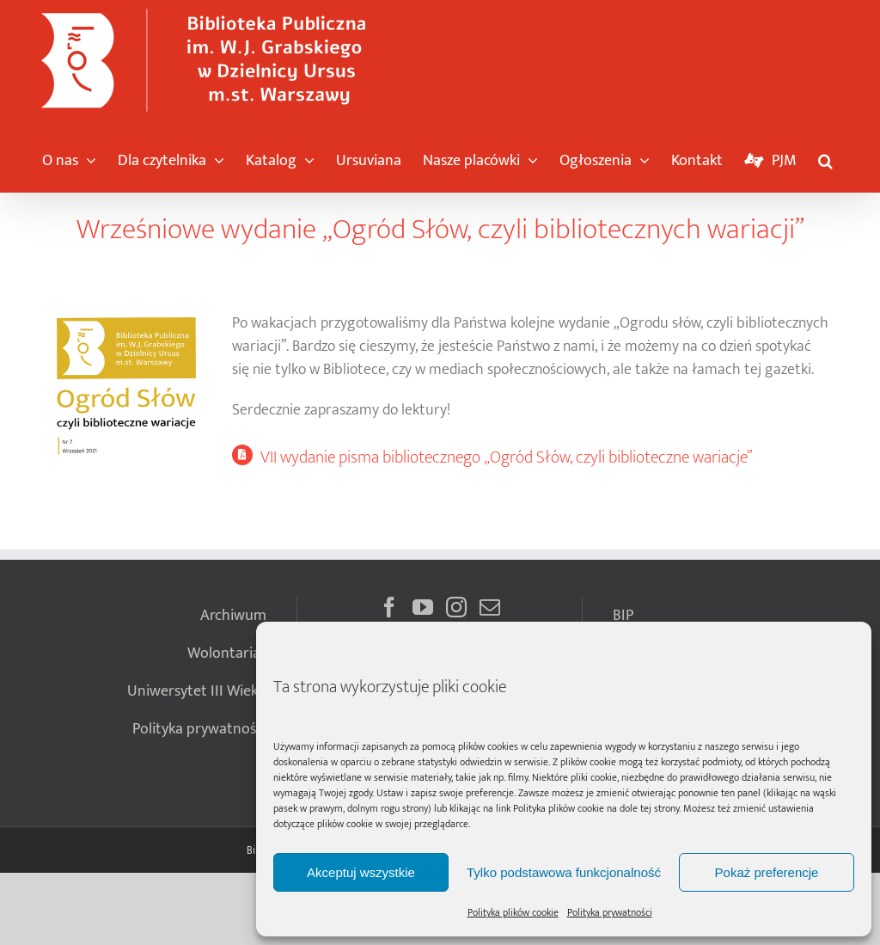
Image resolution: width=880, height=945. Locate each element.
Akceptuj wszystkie (361, 872)
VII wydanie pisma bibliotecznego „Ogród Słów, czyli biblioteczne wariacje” (506, 457)
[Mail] (490, 607)
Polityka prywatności (609, 912)
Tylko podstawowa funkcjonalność (564, 872)
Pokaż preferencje (767, 872)
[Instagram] (456, 607)
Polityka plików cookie (558, 808)
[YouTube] (422, 607)
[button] (825, 156)
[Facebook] (389, 607)
